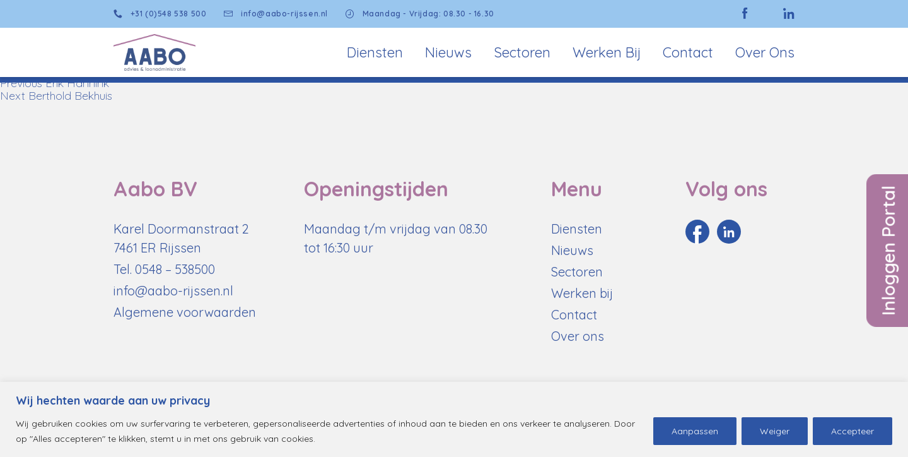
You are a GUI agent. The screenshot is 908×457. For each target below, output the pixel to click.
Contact (688, 52)
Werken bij (607, 52)
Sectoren (522, 52)
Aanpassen (695, 431)
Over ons (577, 336)
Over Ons (764, 52)
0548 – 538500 (175, 269)
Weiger (774, 431)
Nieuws (448, 52)
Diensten (375, 52)
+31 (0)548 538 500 (160, 13)
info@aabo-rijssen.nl (276, 13)
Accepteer (852, 431)
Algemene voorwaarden (185, 312)
